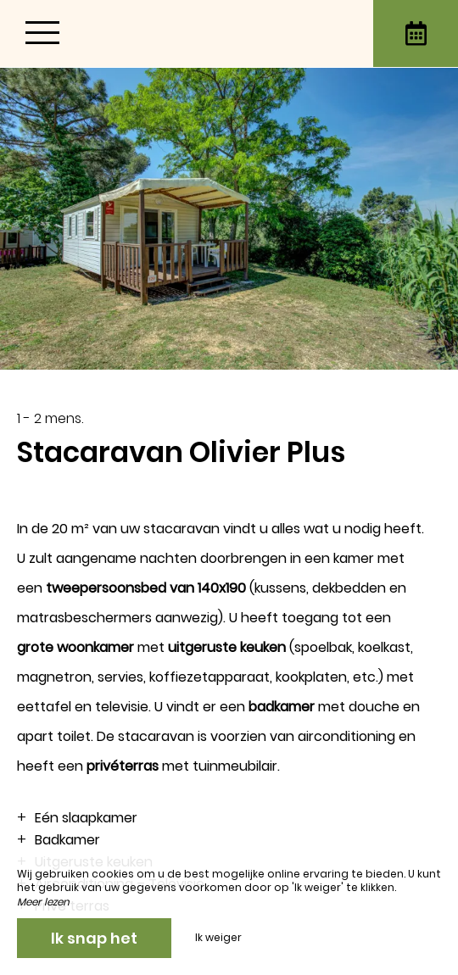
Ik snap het (94, 938)
